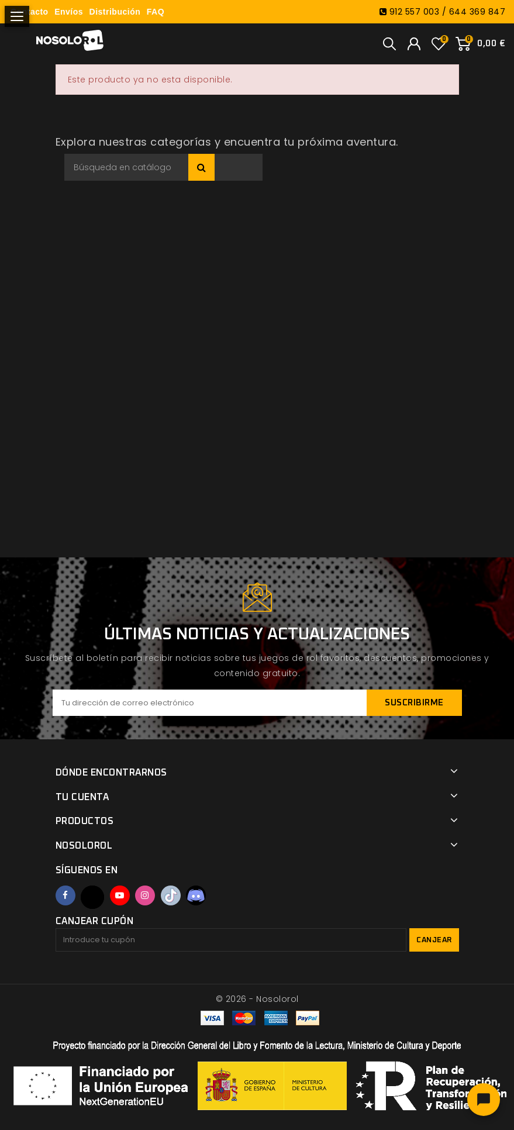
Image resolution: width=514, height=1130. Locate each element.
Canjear (434, 940)
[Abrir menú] (17, 16)
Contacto (30, 11)
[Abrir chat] (483, 1099)
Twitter (92, 897)
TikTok (171, 895)
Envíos (68, 11)
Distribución (115, 11)
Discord (196, 895)
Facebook (65, 895)
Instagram (145, 895)
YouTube (120, 895)
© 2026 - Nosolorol (257, 999)
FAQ (155, 11)
